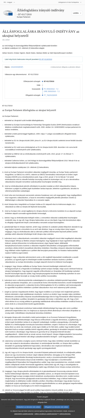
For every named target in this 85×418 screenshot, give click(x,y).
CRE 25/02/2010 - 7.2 (52, 91)
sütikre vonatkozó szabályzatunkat (45, 416)
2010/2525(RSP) (17, 67)
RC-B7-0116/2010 (45, 59)
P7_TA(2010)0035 (50, 95)
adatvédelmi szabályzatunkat (23, 416)
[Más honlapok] (70, 2)
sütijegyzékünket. (65, 416)
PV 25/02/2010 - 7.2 (51, 89)
